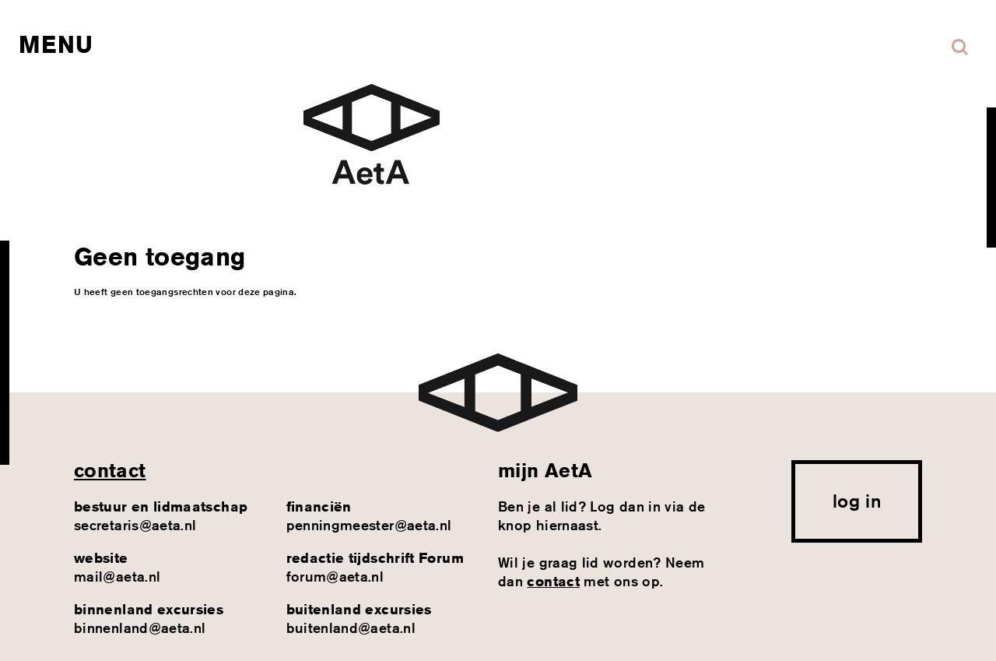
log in (857, 501)
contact (110, 470)
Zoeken (959, 47)
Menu (56, 44)
